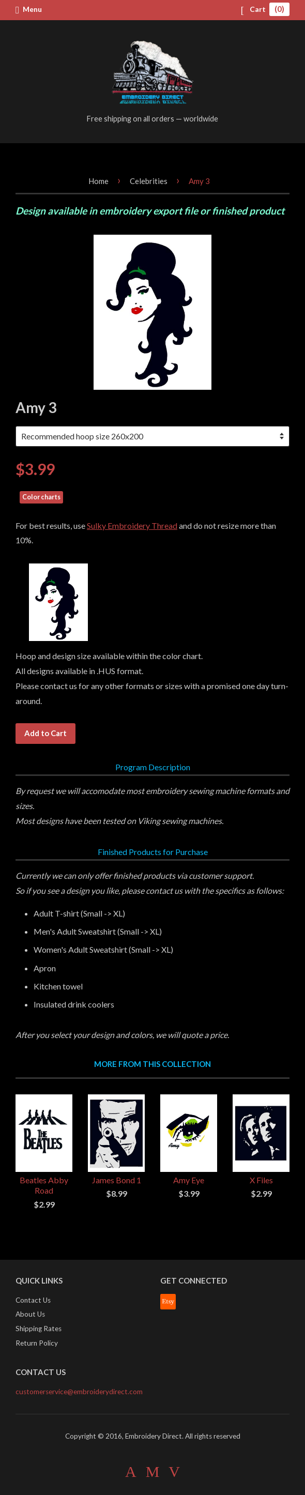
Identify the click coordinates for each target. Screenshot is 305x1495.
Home (98, 181)
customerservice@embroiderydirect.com (79, 1391)
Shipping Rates (39, 1328)
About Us (30, 1314)
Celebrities (148, 181)
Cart (264, 9)
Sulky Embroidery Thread (132, 525)
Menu (29, 10)
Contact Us (33, 1300)
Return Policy (37, 1343)
